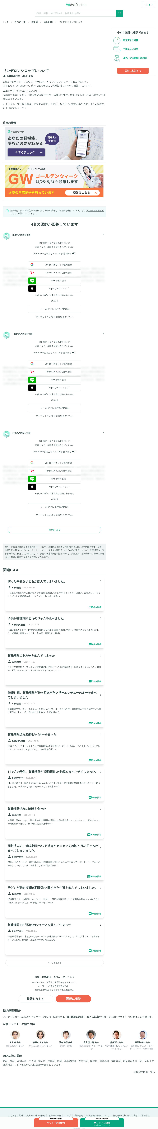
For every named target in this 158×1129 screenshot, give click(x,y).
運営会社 (145, 1115)
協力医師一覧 (55, 1115)
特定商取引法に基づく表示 (125, 1115)
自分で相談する (96, 210)
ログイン (148, 4)
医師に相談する (133, 70)
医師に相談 (73, 999)
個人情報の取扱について (98, 1115)
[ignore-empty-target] (79, 13)
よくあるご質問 (15, 1115)
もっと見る (54, 963)
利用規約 (43, 243)
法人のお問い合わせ (35, 1115)
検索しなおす (35, 999)
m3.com (133, 1017)
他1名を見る (54, 530)
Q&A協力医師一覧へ (144, 1072)
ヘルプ (68, 1115)
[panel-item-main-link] (54, 594)
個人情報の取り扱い (58, 243)
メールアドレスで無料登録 (54, 308)
